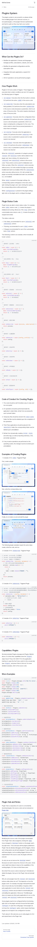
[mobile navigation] (34, 2)
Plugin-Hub (5, 810)
